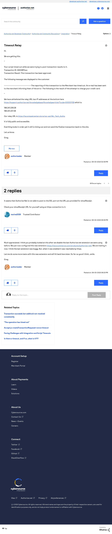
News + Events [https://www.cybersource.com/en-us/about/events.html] (17, 421)
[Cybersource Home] (18, 485)
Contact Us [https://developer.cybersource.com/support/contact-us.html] (16, 417)
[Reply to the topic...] (50, 295)
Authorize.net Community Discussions (45, 34)
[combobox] (44, 21)
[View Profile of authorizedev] (17, 156)
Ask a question (99, 21)
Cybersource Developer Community (9, 8)
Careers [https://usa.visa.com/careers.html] (14, 426)
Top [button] (5, 528)
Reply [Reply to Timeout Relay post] (101, 173)
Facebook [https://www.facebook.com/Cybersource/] (15, 449)
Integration (65, 34)
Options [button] (106, 34)
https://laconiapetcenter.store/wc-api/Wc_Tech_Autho (41, 116)
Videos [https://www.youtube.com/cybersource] (14, 389)
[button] (7, 172)
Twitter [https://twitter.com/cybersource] (14, 444)
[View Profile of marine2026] (16, 214)
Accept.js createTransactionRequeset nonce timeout (26, 328)
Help (99, 8)
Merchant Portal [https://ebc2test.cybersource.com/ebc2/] (18, 366)
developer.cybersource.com (99, 1)
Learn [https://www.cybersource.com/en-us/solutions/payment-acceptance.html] (13, 384)
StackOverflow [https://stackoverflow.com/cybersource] (17, 458)
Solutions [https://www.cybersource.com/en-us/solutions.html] (15, 393)
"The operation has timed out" (16, 322)
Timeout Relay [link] (76, 34)
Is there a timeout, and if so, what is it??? (21, 338)
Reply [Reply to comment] (101, 230)
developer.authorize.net (78, 1)
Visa (13, 498)
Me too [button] (12, 148)
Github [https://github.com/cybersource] (14, 453)
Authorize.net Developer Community (17, 34)
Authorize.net (26, 498)
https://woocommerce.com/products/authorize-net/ (69, 246)
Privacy (42, 498)
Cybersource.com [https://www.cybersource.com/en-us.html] (18, 412)
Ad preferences (57, 498)
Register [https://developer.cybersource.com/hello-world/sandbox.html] (14, 361)
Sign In (102, 8)
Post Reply (96, 295)
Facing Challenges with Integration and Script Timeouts (27, 333)
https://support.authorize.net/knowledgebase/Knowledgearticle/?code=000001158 (39, 102)
